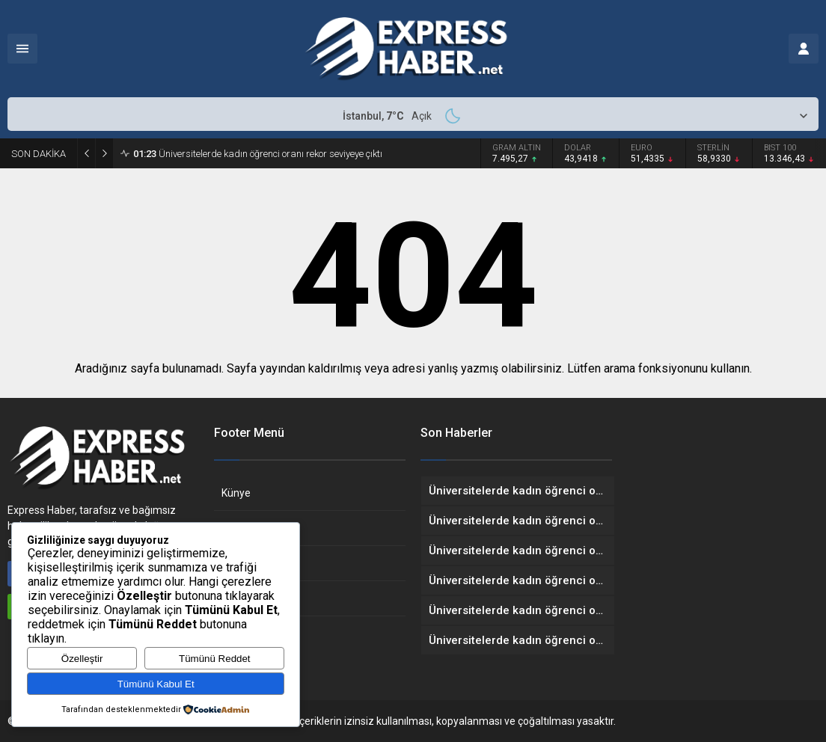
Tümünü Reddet (215, 658)
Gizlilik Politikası (258, 563)
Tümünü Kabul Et (156, 684)
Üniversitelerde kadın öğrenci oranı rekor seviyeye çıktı (257, 153)
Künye (236, 493)
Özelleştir (82, 658)
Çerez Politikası (257, 598)
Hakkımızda (249, 528)
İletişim (238, 634)
